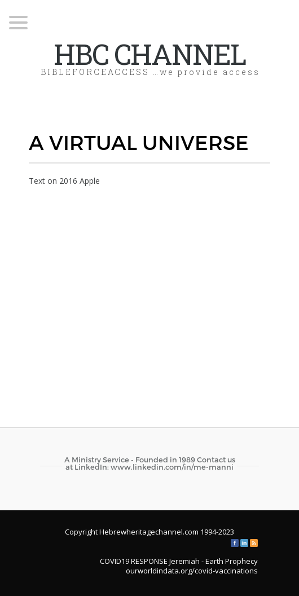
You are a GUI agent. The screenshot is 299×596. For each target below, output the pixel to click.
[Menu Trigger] (18, 21)
